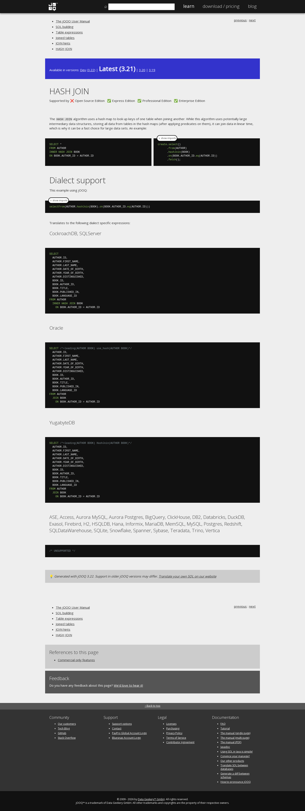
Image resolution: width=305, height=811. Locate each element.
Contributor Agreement (180, 742)
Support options (122, 723)
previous (240, 20)
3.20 (142, 70)
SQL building (64, 27)
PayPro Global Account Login (129, 733)
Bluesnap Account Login (126, 737)
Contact (116, 728)
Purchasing (172, 728)
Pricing (221, 6)
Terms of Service (176, 737)
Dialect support (77, 179)
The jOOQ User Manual (73, 21)
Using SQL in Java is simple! (236, 751)
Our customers (67, 723)
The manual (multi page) (234, 737)
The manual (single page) (235, 733)
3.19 (152, 70)
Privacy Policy (174, 733)
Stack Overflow (67, 737)
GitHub (62, 733)
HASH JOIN (64, 49)
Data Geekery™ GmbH (151, 799)
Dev (83, 70)
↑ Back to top (152, 705)
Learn (188, 6)
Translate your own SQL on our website (187, 576)
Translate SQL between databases (234, 767)
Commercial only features (76, 659)
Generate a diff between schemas (235, 775)
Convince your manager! (235, 756)
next (252, 20)
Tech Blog (64, 728)
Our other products (232, 760)
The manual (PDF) (230, 742)
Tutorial (225, 728)
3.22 (91, 70)
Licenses (171, 723)
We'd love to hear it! (128, 685)
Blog (252, 6)
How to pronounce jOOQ (235, 781)
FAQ (223, 723)
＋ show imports (167, 137)
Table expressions (69, 32)
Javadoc (225, 746)
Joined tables (65, 38)
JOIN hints (63, 43)
